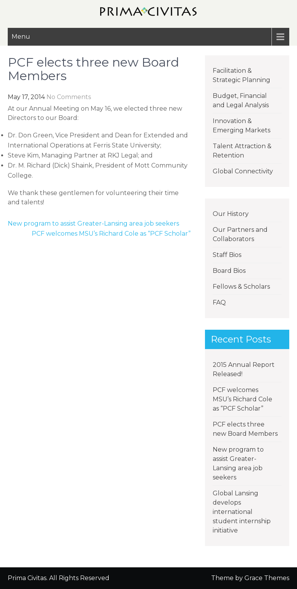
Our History (231, 213)
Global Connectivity (243, 171)
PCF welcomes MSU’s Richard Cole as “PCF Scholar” (111, 233)
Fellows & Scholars (241, 286)
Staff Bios (227, 255)
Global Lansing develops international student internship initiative (242, 512)
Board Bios (229, 270)
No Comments (68, 97)
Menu (21, 36)
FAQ (219, 302)
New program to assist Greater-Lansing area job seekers (93, 223)
